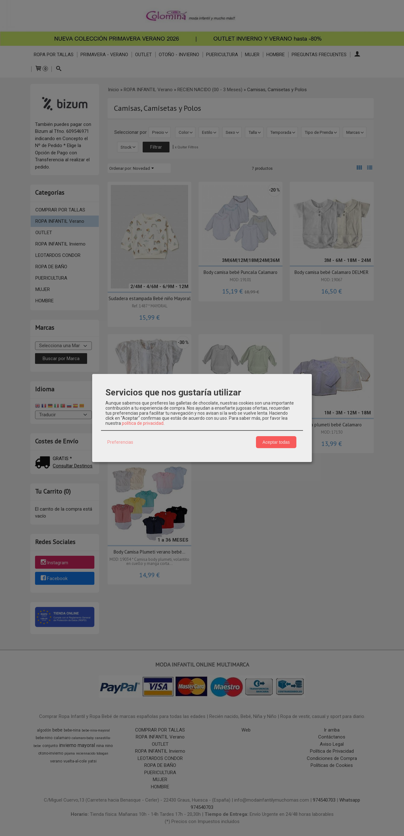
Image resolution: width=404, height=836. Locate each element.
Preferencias (120, 442)
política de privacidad (142, 423)
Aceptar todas (276, 442)
